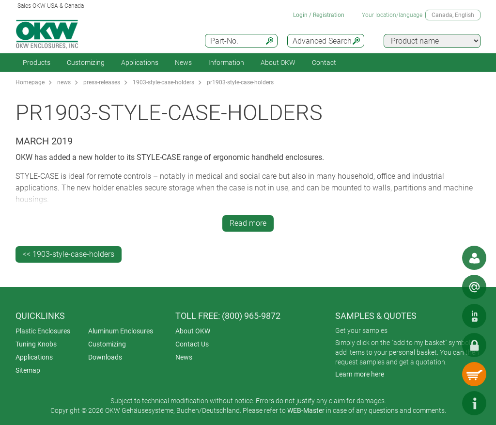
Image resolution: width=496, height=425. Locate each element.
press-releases (101, 82)
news (64, 82)
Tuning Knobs (36, 344)
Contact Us (192, 344)
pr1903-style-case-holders (240, 82)
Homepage (30, 82)
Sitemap (28, 370)
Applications (139, 62)
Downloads (105, 357)
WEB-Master (306, 410)
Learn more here (359, 374)
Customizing (86, 62)
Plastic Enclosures (43, 331)
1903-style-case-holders (163, 82)
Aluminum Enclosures (120, 331)
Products (36, 62)
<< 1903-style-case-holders (68, 254)
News (183, 62)
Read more (248, 223)
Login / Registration (318, 15)
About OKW (192, 331)
